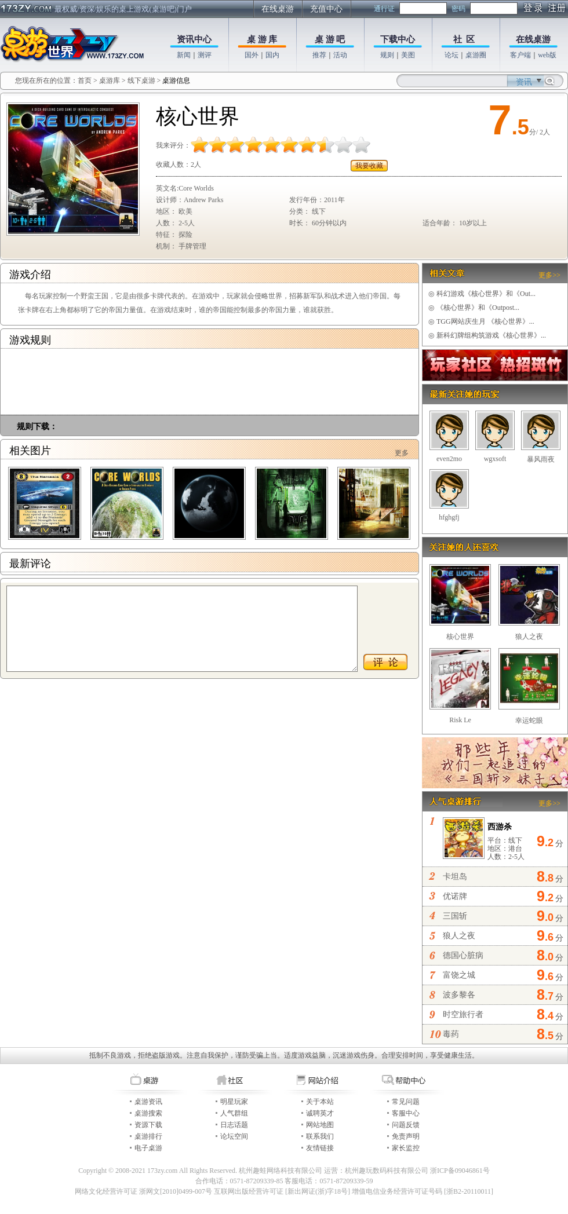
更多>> (549, 275)
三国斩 (455, 916)
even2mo (449, 459)
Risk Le (460, 720)
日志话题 (234, 1125)
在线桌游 (277, 9)
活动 (340, 55)
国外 (251, 55)
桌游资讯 (148, 1102)
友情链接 (320, 1148)
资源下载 (148, 1125)
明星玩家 (234, 1102)
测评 (205, 55)
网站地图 (320, 1125)
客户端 (520, 55)
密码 (458, 9)
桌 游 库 (262, 39)
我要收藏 (369, 166)
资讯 (524, 82)
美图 (408, 55)
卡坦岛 (455, 876)
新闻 (184, 55)
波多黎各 (459, 994)
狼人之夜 (529, 636)
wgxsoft (495, 459)
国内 (272, 55)
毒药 (451, 1034)
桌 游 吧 (330, 39)
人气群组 (234, 1113)
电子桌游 (148, 1148)
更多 (402, 453)
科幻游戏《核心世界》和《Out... (482, 294)
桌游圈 (475, 55)
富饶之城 (459, 975)
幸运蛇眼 (529, 720)
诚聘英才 (320, 1113)
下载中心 (397, 39)
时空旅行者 (463, 1014)
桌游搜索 (148, 1113)
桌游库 (110, 80)
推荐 (319, 55)
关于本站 (320, 1102)
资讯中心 (194, 39)
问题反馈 (406, 1125)
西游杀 (499, 826)
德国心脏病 (463, 955)
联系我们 (320, 1136)
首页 (85, 80)
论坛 (451, 55)
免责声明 (406, 1136)
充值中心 (326, 9)
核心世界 (460, 636)
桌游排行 (148, 1136)
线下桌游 (141, 80)
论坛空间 (234, 1136)
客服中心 (406, 1113)
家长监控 (406, 1148)
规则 (387, 55)
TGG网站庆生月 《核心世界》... (481, 321)
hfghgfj (449, 517)
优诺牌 (455, 896)
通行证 (384, 9)
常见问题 (406, 1102)
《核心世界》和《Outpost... (473, 308)
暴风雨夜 (541, 459)
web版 (547, 55)
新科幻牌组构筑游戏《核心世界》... (487, 335)
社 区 (464, 39)
